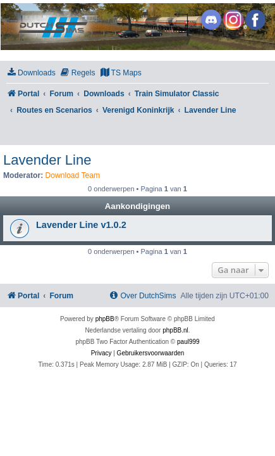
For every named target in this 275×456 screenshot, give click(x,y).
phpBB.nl (175, 330)
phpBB (104, 318)
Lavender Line (47, 160)
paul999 (188, 341)
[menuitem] (31, 73)
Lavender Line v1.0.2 (81, 225)
